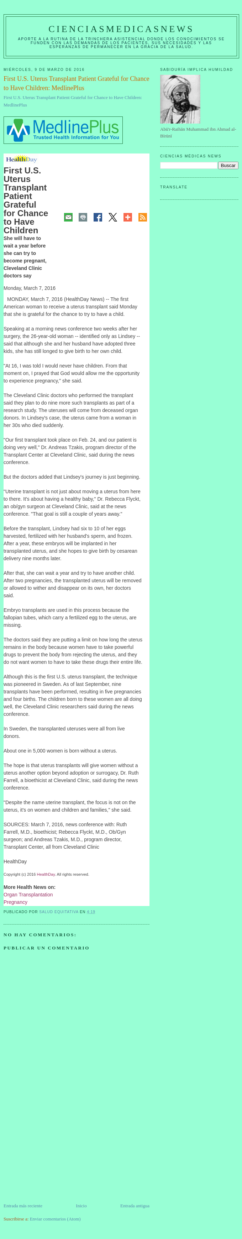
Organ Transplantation (28, 894)
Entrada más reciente (23, 1205)
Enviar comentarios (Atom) (55, 1219)
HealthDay (46, 874)
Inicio (81, 1205)
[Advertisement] (57, 1152)
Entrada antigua (134, 1205)
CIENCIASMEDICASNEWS (121, 29)
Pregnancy (15, 902)
